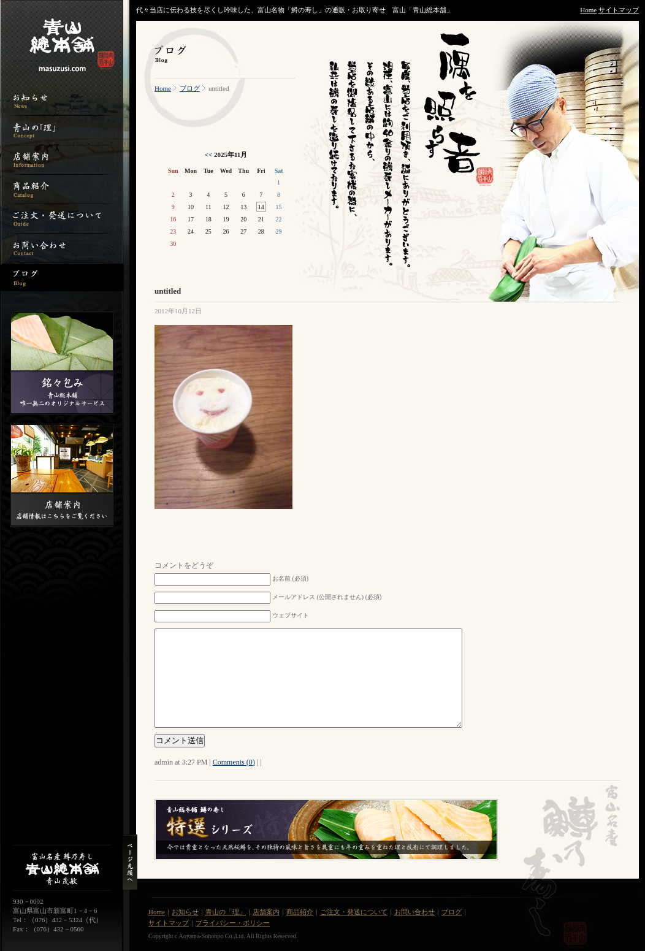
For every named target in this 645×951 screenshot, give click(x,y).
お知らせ (185, 911)
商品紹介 (299, 911)
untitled (168, 291)
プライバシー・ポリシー (233, 922)
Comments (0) (234, 762)
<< (209, 154)
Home (588, 9)
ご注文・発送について (353, 911)
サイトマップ (618, 9)
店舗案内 (266, 911)
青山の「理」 (225, 911)
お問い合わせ (414, 911)
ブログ (190, 88)
